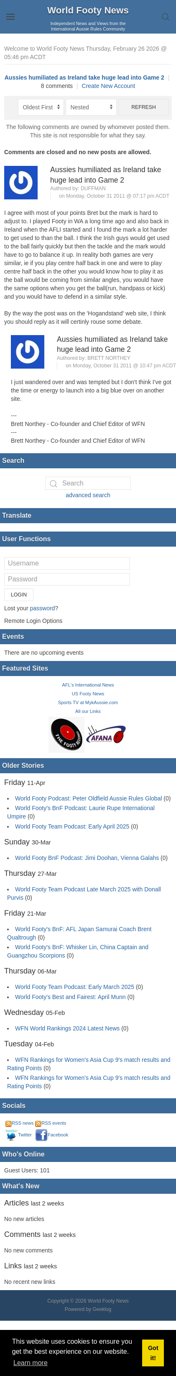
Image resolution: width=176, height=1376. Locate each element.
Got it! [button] (153, 1353)
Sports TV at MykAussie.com (88, 702)
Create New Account (108, 86)
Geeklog (102, 1309)
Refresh (143, 107)
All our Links (88, 711)
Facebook (51, 1134)
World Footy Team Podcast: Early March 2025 (74, 987)
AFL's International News (88, 684)
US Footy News (88, 693)
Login (19, 595)
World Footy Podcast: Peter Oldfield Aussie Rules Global (88, 798)
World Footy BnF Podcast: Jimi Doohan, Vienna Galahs (87, 858)
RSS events (50, 1123)
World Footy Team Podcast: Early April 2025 (72, 826)
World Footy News (88, 10)
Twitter (18, 1134)
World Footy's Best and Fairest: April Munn (70, 997)
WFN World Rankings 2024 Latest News (67, 1028)
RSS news (19, 1123)
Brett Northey (108, 358)
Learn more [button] (30, 1362)
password (42, 608)
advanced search (88, 495)
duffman (93, 188)
